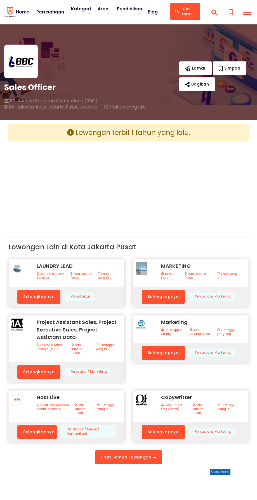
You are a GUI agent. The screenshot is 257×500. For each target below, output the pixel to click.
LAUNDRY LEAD (55, 265)
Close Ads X (220, 472)
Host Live (48, 397)
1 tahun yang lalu (125, 107)
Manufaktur (80, 296)
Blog (153, 12)
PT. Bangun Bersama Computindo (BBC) (51, 101)
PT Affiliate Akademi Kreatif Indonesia (53, 407)
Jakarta (88, 107)
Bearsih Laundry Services (50, 276)
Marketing (174, 322)
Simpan (230, 68)
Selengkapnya (39, 296)
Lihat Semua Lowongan (128, 457)
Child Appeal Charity (172, 332)
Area (103, 9)
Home (22, 12)
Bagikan (197, 84)
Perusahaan (50, 12)
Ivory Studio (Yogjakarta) (171, 407)
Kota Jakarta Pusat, (57, 107)
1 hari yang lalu (105, 276)
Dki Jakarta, (19, 107)
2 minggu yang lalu (105, 347)
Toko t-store (168, 276)
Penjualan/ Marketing (213, 296)
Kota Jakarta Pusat (81, 276)
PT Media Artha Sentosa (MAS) (49, 347)
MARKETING (176, 265)
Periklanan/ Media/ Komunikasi (83, 431)
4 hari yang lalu (227, 276)
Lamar (195, 68)
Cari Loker (183, 11)
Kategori (81, 9)
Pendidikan (129, 9)
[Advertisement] (66, 184)
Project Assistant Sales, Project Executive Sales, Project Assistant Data (77, 330)
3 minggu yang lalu (106, 407)
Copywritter (176, 397)
